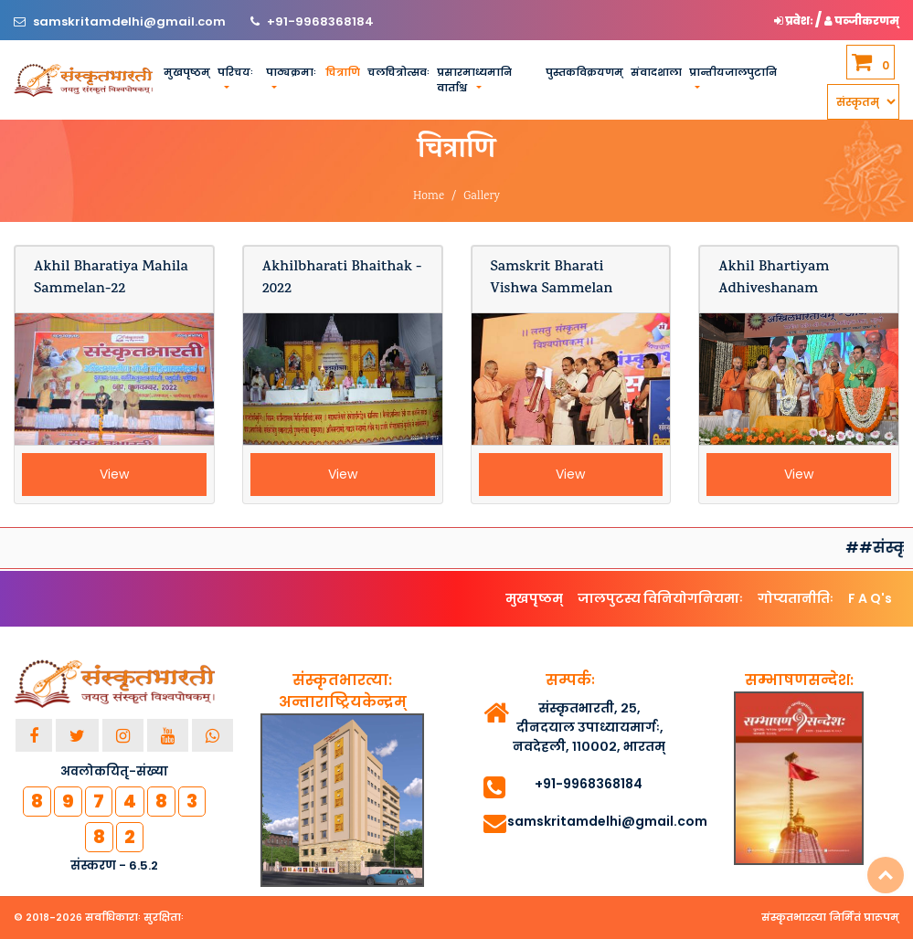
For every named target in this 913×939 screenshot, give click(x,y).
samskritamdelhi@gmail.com (130, 21)
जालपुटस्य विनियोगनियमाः (660, 598)
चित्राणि (342, 72)
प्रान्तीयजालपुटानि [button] (733, 72)
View (114, 474)
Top (885, 875)
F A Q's (870, 598)
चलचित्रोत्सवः (398, 72)
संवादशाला (656, 72)
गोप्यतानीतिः (795, 598)
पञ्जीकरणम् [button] (861, 20)
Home (428, 197)
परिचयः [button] (235, 72)
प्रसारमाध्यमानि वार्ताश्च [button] (474, 80)
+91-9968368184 (320, 21)
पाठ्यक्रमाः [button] (291, 72)
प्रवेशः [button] (794, 20)
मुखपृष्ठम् (187, 72)
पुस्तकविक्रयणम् (584, 72)
